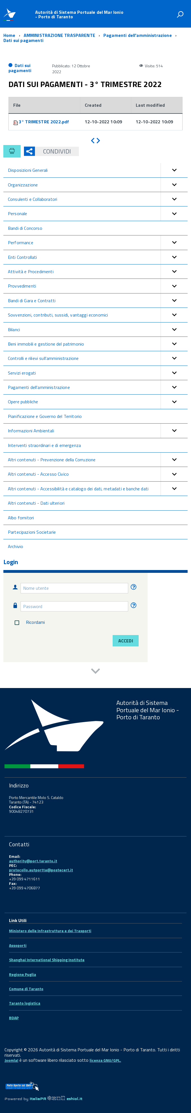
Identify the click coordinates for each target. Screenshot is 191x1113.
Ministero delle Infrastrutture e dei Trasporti (50, 931)
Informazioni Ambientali (98, 431)
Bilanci (98, 329)
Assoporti (17, 945)
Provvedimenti (98, 286)
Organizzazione (98, 185)
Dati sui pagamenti (19, 68)
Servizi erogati (98, 373)
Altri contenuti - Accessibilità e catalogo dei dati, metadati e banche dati (98, 489)
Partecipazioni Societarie (32, 532)
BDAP (14, 1018)
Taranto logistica (24, 1003)
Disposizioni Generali (98, 170)
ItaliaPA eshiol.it (56, 1098)
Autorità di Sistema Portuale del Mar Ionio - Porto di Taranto (79, 14)
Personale (98, 213)
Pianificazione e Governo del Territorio (45, 416)
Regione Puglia (22, 974)
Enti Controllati (98, 257)
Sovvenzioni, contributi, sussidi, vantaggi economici (98, 315)
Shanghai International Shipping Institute (47, 960)
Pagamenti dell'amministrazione (98, 387)
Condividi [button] (53, 151)
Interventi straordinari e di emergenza (44, 445)
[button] (174, 170)
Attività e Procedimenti (98, 271)
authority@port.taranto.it (33, 861)
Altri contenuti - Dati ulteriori (36, 503)
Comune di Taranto (26, 989)
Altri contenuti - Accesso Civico (98, 474)
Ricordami (28, 622)
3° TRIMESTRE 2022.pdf (44, 121)
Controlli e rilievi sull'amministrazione (98, 358)
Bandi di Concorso (25, 228)
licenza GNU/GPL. (105, 1060)
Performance (98, 242)
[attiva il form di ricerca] (180, 14)
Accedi (125, 640)
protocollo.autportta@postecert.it (41, 870)
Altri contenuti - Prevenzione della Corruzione (98, 460)
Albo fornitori (21, 517)
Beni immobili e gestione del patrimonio (98, 344)
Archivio (15, 546)
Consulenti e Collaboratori (98, 199)
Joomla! (11, 1060)
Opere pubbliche (98, 402)
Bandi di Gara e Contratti (98, 300)
